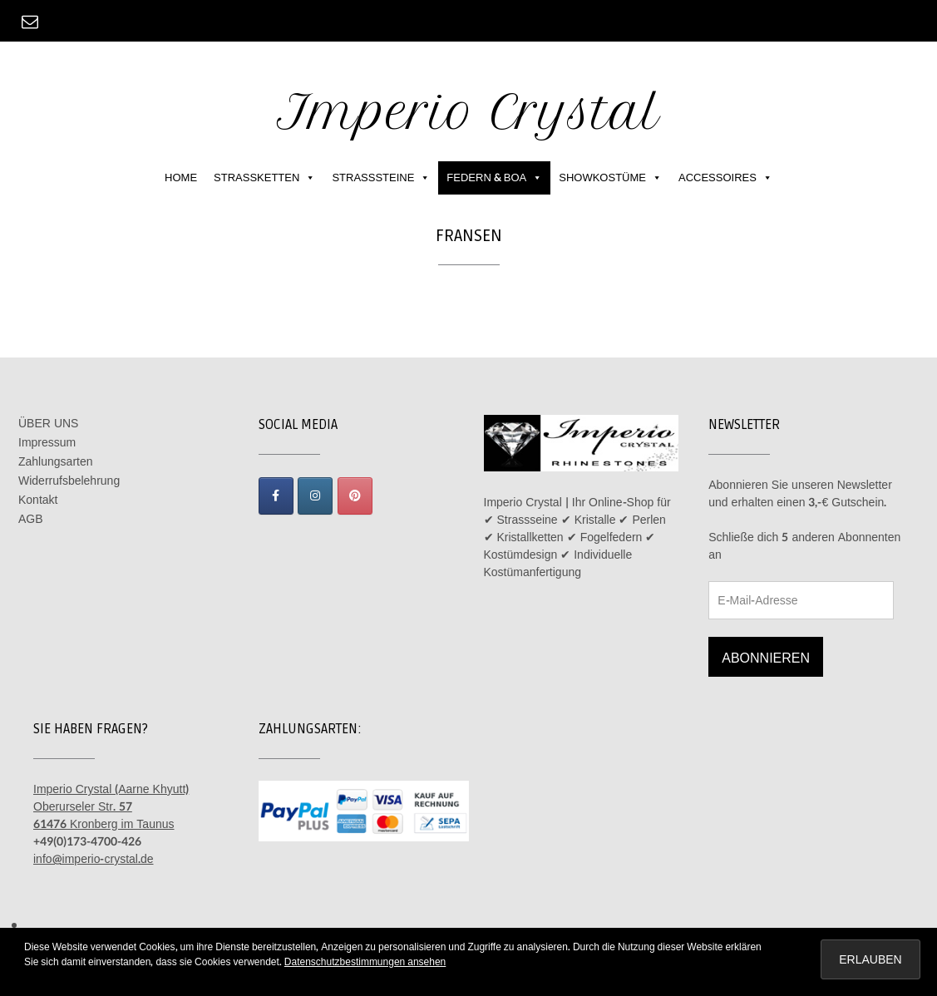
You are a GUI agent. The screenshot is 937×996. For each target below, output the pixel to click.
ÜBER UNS (48, 423)
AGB (30, 519)
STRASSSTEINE (381, 178)
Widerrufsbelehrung (69, 481)
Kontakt (37, 500)
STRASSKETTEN (264, 178)
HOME (181, 178)
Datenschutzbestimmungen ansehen (365, 962)
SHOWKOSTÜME (610, 178)
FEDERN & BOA (494, 178)
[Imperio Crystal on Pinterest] (355, 496)
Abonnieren (766, 658)
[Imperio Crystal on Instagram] (315, 496)
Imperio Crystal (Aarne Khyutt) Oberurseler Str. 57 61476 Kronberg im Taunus (111, 807)
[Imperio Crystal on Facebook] (276, 496)
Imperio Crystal (468, 112)
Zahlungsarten (55, 461)
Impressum (47, 442)
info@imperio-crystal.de (93, 859)
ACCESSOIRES (725, 178)
